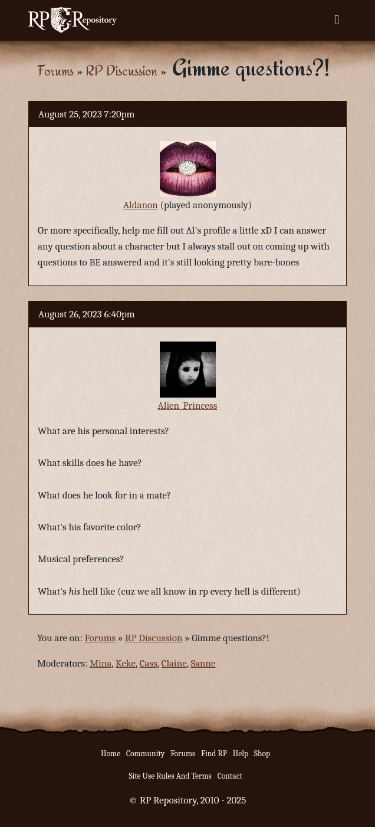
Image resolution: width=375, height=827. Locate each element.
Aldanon (140, 205)
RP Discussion (121, 70)
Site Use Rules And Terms (170, 776)
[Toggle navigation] (337, 20)
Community (145, 753)
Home (110, 753)
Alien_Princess (188, 405)
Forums (55, 70)
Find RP (214, 753)
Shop (262, 753)
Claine (174, 663)
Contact (230, 776)
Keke (126, 663)
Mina (100, 663)
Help (240, 753)
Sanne (202, 663)
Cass (148, 663)
